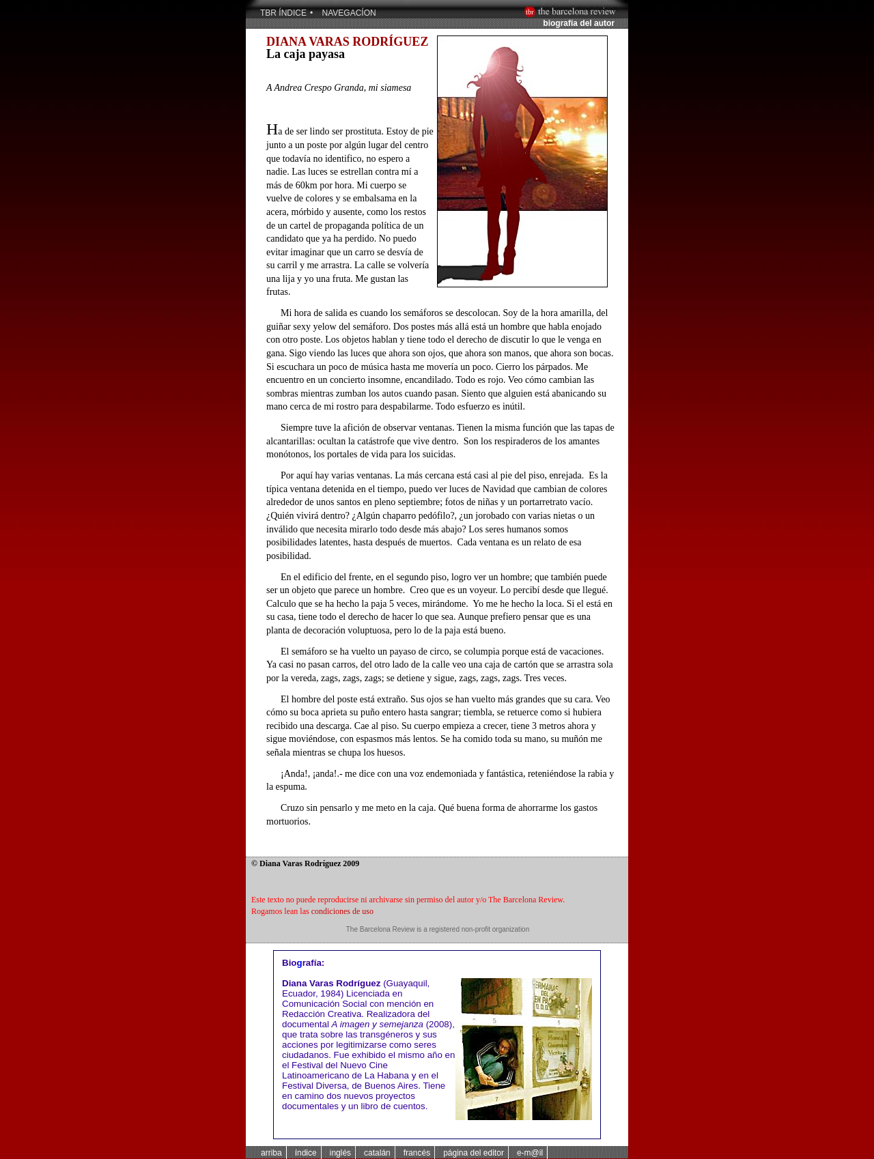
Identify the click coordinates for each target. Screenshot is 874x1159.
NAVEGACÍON (349, 13)
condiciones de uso (342, 911)
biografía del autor (579, 23)
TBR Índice (283, 13)
